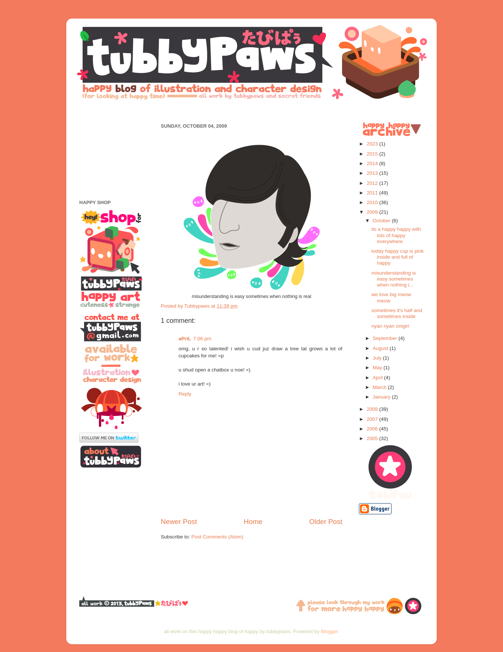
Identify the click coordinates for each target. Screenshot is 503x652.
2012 (373, 183)
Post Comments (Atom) (217, 537)
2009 (373, 212)
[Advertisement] (251, 110)
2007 (373, 419)
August (381, 348)
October (382, 220)
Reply (185, 394)
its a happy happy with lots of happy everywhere (396, 235)
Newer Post (179, 521)
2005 (373, 438)
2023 (373, 144)
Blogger (329, 631)
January (382, 397)
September (386, 338)
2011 (373, 193)
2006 (373, 429)
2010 (373, 202)
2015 (373, 154)
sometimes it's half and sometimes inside (397, 313)
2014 (373, 163)
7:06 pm (202, 338)
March (380, 387)
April (378, 377)
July (378, 358)
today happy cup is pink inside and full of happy (398, 257)
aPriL (185, 338)
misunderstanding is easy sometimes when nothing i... (394, 279)
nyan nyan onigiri (390, 326)
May (378, 367)
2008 (373, 409)
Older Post (325, 521)
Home (253, 521)
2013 (373, 173)
